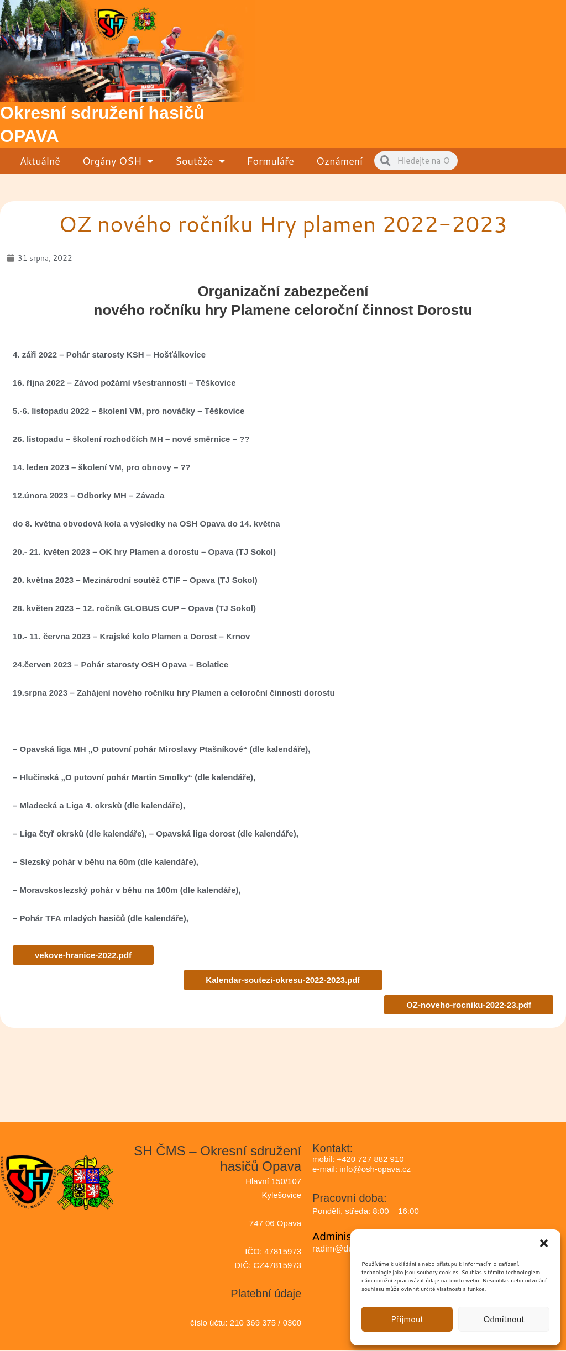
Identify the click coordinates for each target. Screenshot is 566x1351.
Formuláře (270, 161)
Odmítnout (504, 1319)
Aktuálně (40, 161)
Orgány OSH (117, 160)
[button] (543, 1243)
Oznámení (339, 161)
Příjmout (407, 1319)
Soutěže (200, 160)
